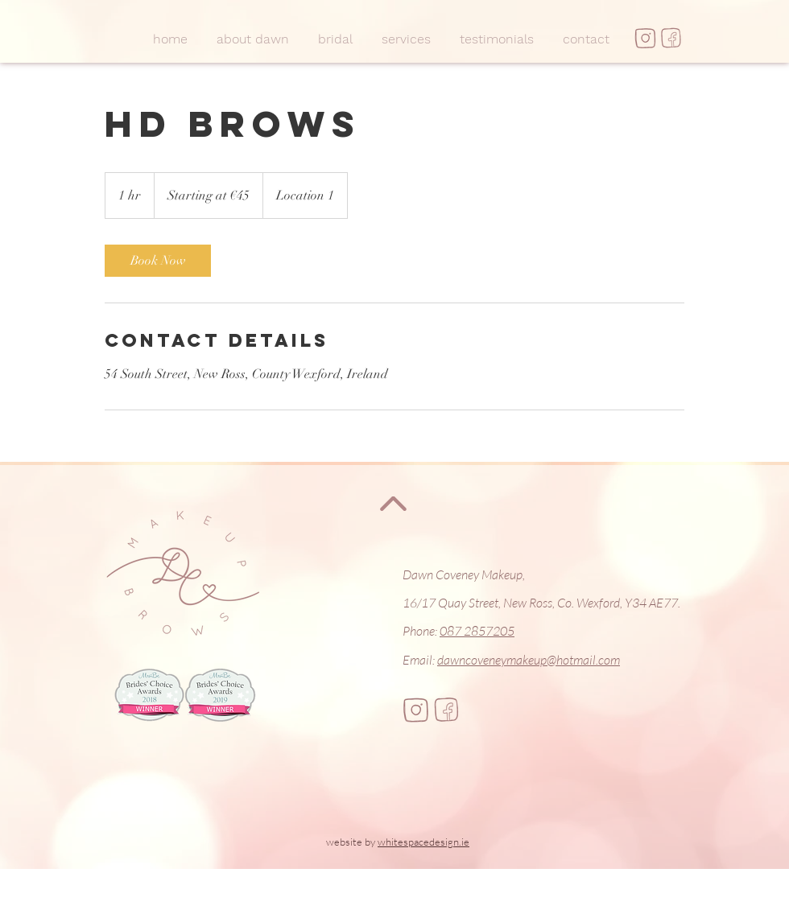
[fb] (671, 38)
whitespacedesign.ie (423, 841)
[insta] (645, 38)
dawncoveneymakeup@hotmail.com (528, 660)
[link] (158, 261)
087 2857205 (477, 631)
